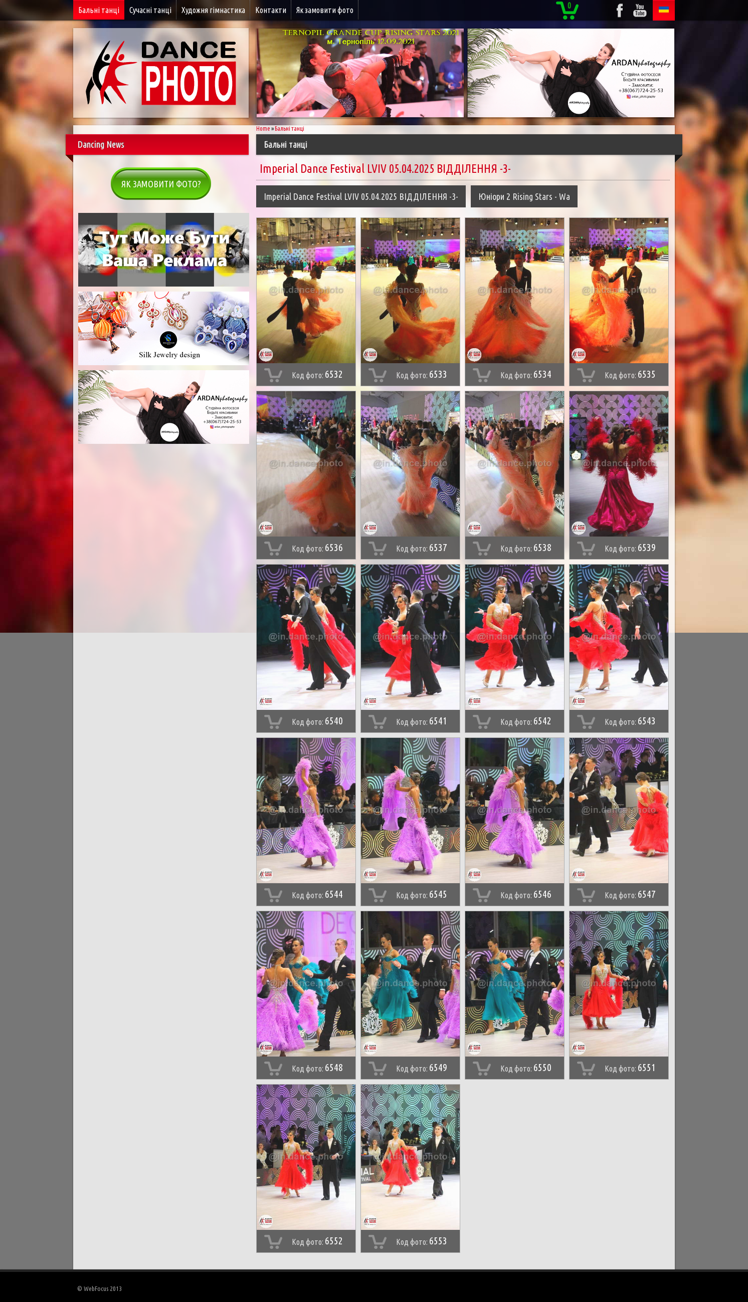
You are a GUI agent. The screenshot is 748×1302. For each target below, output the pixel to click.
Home (263, 128)
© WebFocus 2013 (99, 1288)
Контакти (270, 10)
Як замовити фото (324, 10)
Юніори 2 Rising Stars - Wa (524, 196)
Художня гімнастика (213, 10)
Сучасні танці (150, 10)
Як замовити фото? (161, 184)
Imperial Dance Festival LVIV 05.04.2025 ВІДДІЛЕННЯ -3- (361, 196)
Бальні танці (98, 10)
